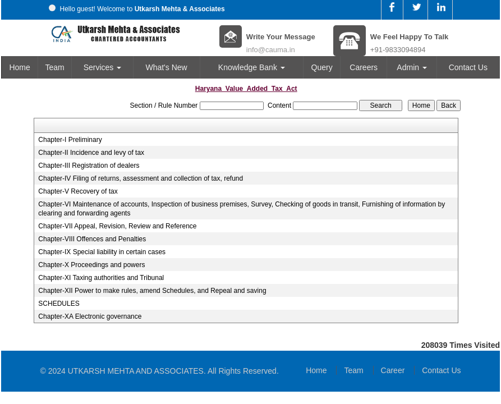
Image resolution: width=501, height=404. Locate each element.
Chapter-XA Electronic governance (89, 316)
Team (55, 67)
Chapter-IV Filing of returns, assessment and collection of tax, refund (140, 178)
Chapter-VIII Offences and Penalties (92, 239)
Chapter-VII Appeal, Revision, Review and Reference (117, 226)
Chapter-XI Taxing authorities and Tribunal (101, 278)
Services (103, 67)
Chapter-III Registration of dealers (88, 165)
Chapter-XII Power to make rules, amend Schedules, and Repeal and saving (152, 291)
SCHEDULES (58, 303)
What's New (166, 67)
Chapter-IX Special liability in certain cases (102, 252)
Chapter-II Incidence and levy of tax (91, 153)
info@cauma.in (270, 49)
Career (393, 370)
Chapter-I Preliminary (70, 140)
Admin (412, 67)
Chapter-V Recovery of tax (77, 191)
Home (19, 67)
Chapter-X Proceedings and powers (91, 265)
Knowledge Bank (251, 67)
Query (322, 67)
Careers (364, 67)
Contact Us (468, 67)
